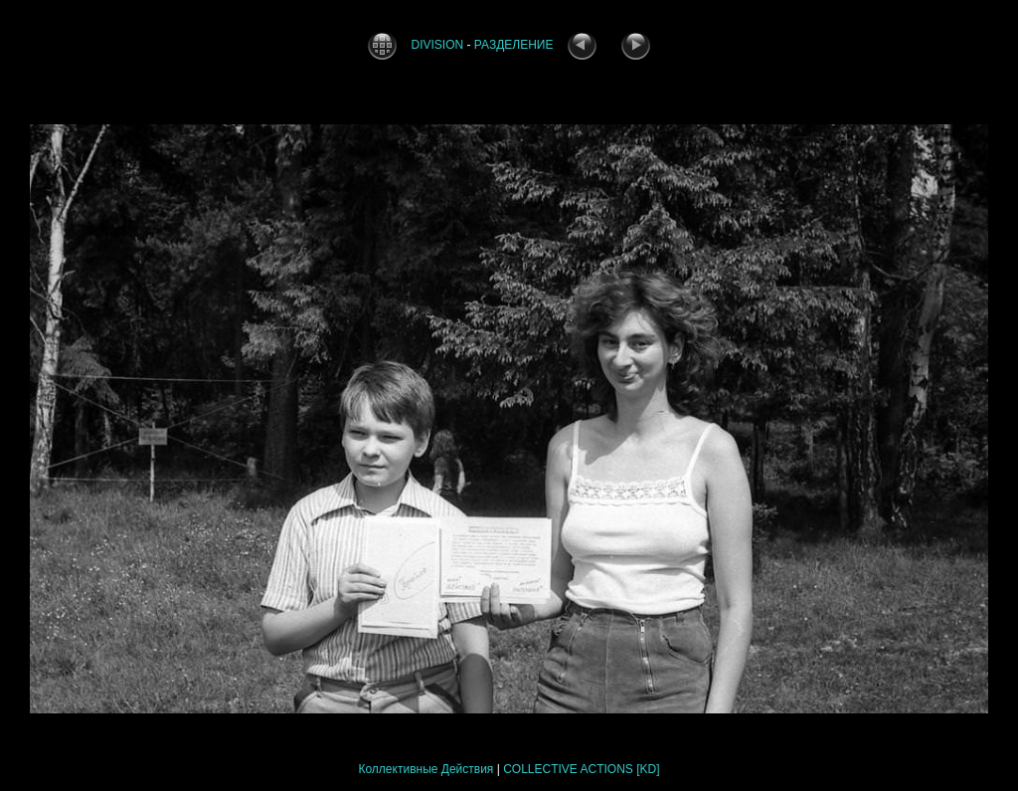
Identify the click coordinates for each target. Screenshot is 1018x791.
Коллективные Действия (425, 769)
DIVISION (438, 45)
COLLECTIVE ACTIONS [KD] (581, 769)
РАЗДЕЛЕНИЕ (514, 45)
